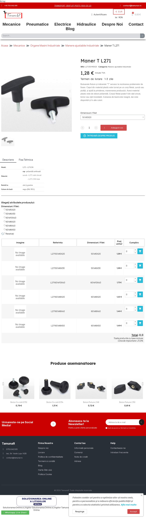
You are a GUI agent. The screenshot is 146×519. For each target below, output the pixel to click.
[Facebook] (53, 424)
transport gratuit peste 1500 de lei (72, 6)
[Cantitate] (89, 128)
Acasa (4, 45)
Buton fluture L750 (127, 402)
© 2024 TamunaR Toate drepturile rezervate (73, 490)
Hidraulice (86, 24)
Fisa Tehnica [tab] (26, 159)
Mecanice (12, 24)
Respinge (79, 511)
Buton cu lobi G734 (55, 402)
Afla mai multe (129, 504)
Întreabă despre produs (99, 135)
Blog (70, 29)
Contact (136, 24)
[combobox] (70, 35)
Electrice (62, 24)
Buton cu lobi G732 (18, 402)
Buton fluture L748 (91, 402)
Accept (133, 511)
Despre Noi (112, 24)
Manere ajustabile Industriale (82, 45)
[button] (136, 14)
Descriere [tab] (8, 159)
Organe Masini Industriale (45, 45)
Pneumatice (37, 24)
